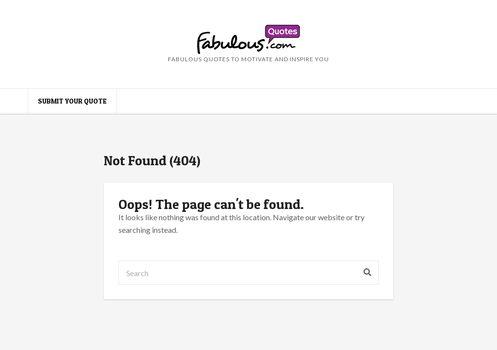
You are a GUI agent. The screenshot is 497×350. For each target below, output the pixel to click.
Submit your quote (72, 101)
